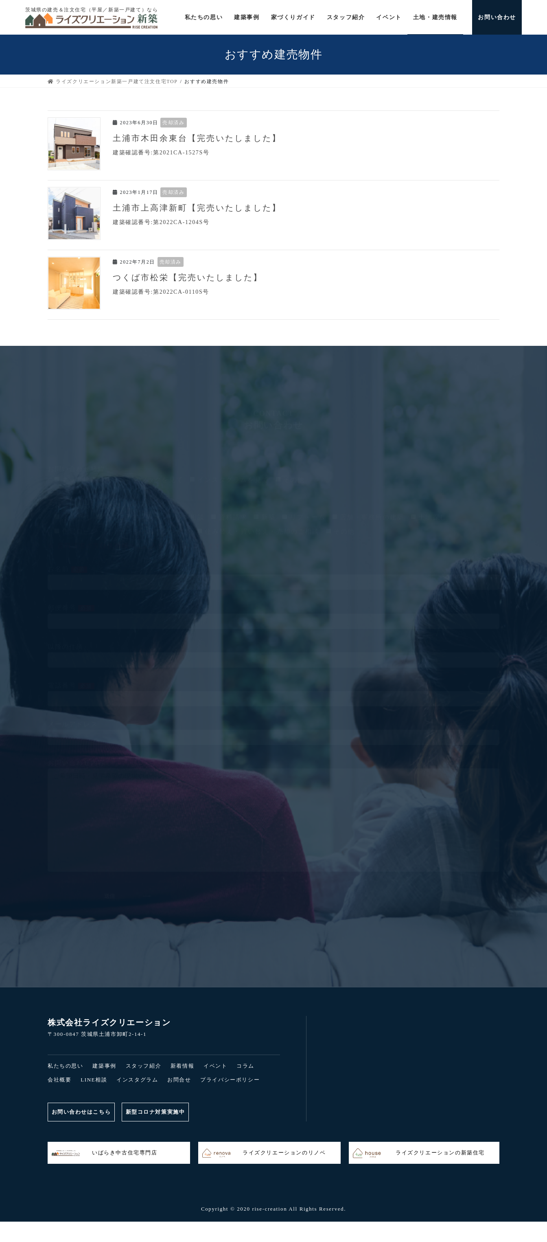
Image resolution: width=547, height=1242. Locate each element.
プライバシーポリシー (230, 1080)
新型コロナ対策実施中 (158, 1112)
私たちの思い (65, 1066)
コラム (245, 1066)
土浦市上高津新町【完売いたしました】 (197, 207)
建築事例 (104, 1066)
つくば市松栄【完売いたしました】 (188, 277)
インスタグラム (137, 1080)
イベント (215, 1066)
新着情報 (182, 1066)
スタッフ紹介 (144, 1066)
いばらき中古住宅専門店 (105, 1153)
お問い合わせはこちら (82, 1112)
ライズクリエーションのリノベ (264, 1153)
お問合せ (179, 1080)
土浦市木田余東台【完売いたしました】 (197, 138)
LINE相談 (94, 1080)
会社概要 (59, 1080)
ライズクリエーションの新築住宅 (419, 1153)
